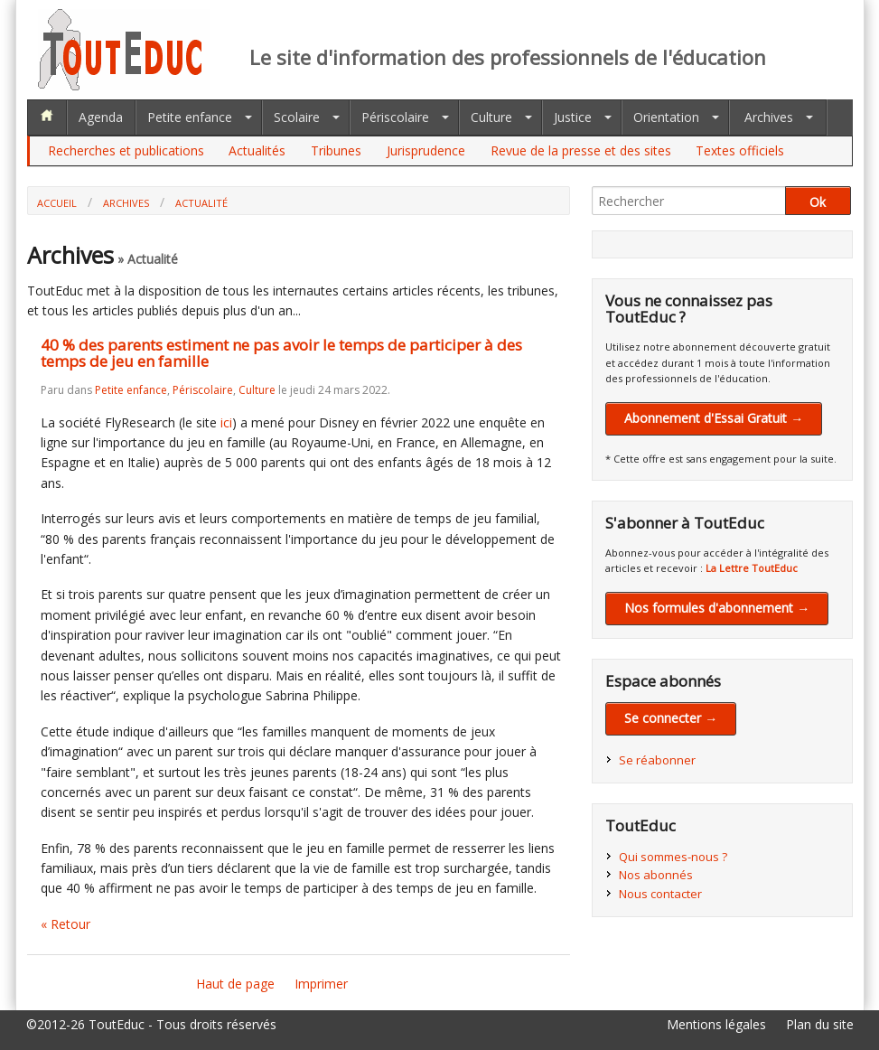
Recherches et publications (126, 150)
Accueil (57, 203)
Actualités (257, 150)
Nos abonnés (656, 875)
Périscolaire (395, 117)
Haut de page (235, 983)
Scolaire (297, 117)
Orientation (666, 117)
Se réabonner (657, 760)
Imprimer (321, 983)
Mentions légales (716, 1024)
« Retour (65, 924)
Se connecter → (670, 718)
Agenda (101, 117)
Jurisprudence (426, 150)
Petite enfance (189, 117)
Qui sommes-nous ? (673, 856)
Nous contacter (660, 894)
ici (226, 422)
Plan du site (820, 1024)
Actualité (201, 203)
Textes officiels (740, 150)
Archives (768, 117)
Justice (573, 117)
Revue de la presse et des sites (581, 150)
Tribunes (336, 150)
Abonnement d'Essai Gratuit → (713, 418)
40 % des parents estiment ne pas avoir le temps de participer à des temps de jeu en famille (281, 353)
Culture (491, 117)
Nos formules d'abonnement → (716, 607)
